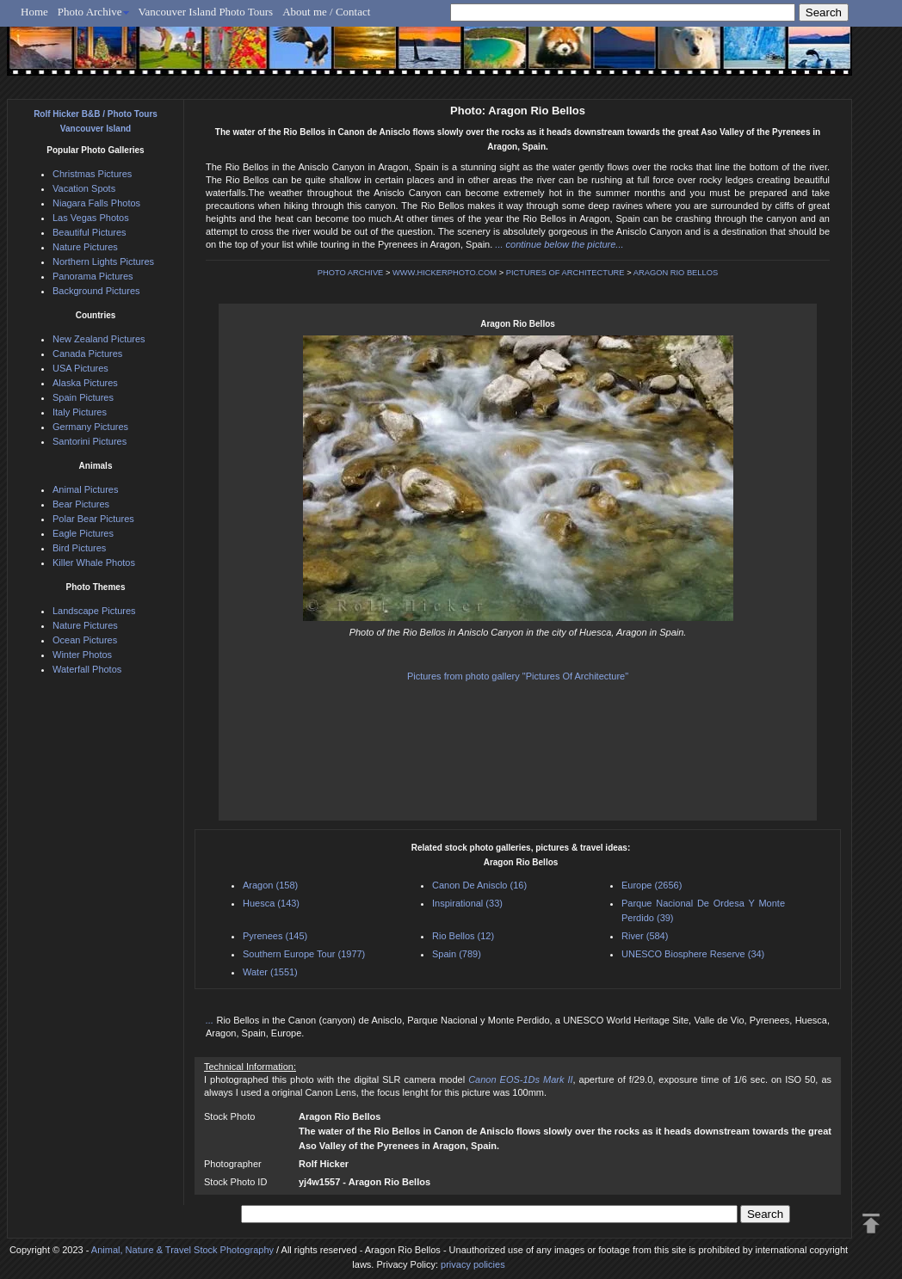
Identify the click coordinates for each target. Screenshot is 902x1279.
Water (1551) (270, 972)
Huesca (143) (271, 903)
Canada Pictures (87, 353)
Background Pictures (96, 291)
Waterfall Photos (87, 669)
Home (34, 11)
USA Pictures (80, 368)
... (211, 1020)
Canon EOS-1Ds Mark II (520, 1079)
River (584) (644, 936)
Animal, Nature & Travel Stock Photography (182, 1250)
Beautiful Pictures (90, 232)
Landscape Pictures (94, 611)
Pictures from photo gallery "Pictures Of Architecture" (517, 676)
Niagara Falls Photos (96, 203)
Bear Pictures (81, 504)
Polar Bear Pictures (93, 518)
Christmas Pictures (92, 174)
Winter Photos (82, 654)
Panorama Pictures (93, 276)
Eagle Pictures (83, 533)
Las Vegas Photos (91, 217)
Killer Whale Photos (94, 562)
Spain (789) (456, 954)
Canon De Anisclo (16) (479, 885)
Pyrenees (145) (275, 936)
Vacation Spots (84, 188)
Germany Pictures (90, 426)
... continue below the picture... (559, 244)
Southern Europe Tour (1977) (304, 954)
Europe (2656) (651, 885)
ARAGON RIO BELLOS (676, 272)
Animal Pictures (85, 489)
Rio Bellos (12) (463, 936)
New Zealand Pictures (99, 339)
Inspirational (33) (467, 903)
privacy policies (473, 1264)
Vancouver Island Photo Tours (206, 11)
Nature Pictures (85, 247)
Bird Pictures (79, 548)
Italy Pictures (80, 412)
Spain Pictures (83, 397)
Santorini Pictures (90, 441)
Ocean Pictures (85, 640)
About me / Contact (326, 11)
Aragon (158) (270, 885)
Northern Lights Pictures (103, 261)
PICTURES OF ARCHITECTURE (565, 272)
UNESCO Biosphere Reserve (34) (692, 954)
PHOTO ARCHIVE (351, 272)
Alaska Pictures (85, 383)
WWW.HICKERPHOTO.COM (444, 272)
